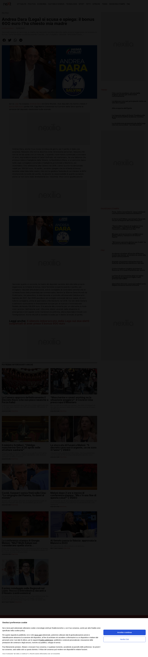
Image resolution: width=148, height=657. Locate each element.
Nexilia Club (124, 639)
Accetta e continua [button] (124, 632)
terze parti (38, 635)
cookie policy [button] (19, 630)
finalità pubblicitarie (46, 640)
